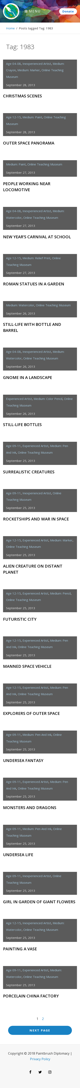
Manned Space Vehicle (27, 666)
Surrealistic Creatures (28, 472)
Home (10, 28)
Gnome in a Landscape (27, 377)
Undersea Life (18, 854)
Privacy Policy (40, 1059)
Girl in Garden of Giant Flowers (39, 901)
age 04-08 (13, 64)
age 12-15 (13, 117)
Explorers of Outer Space (31, 713)
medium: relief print (36, 258)
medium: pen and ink (36, 735)
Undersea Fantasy (23, 760)
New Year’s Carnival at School (37, 236)
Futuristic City (19, 619)
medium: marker (28, 70)
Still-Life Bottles (22, 424)
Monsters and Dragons (29, 807)
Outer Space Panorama (28, 143)
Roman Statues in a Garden (33, 284)
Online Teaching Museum (44, 164)
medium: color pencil (48, 399)
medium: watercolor (20, 305)
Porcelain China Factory (31, 996)
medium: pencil (60, 593)
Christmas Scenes (22, 96)
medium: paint (32, 117)
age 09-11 (13, 446)
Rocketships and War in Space (36, 519)
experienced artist (19, 399)
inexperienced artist (36, 64)
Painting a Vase (20, 949)
